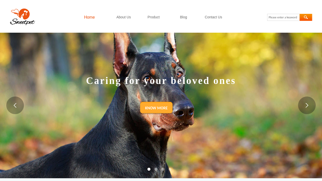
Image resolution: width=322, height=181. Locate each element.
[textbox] (283, 17)
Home (89, 17)
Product (153, 17)
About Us (123, 17)
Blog (183, 17)
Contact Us (213, 17)
